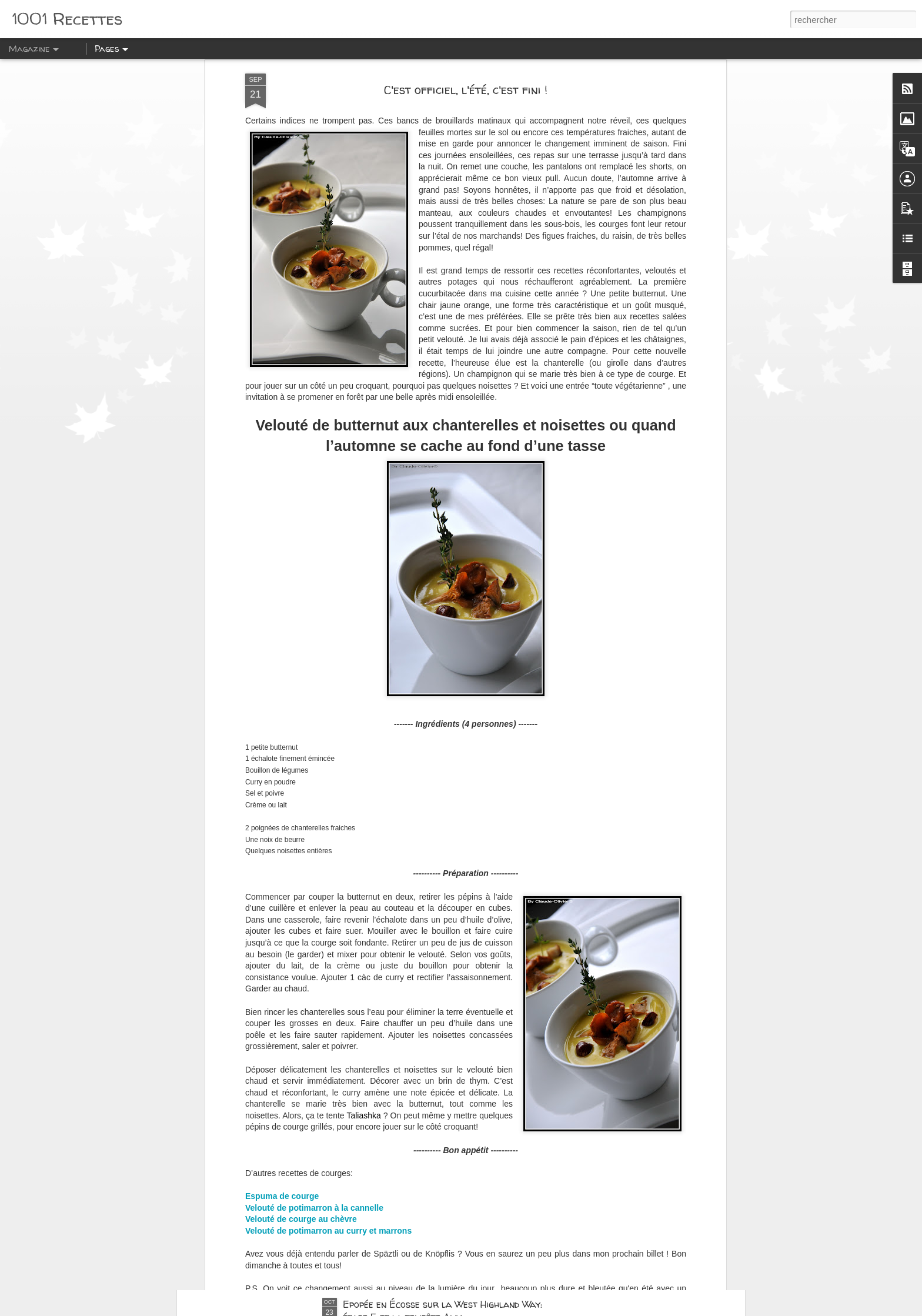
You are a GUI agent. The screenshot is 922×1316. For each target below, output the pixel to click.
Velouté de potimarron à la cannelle (314, 1072)
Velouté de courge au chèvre (301, 1083)
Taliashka (364, 979)
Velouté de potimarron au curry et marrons (328, 1095)
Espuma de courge (282, 1060)
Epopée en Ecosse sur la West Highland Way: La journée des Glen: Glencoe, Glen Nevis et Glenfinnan (449, 1183)
